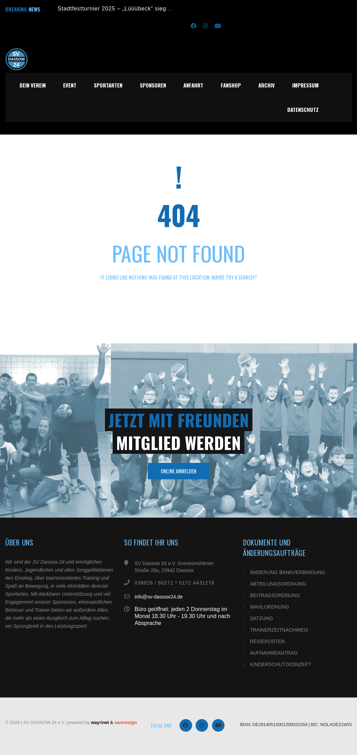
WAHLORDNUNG (269, 607)
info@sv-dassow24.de (159, 604)
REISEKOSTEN (267, 641)
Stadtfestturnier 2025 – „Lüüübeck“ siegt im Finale (126, 9)
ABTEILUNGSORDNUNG (278, 584)
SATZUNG (261, 618)
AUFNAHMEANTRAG (274, 653)
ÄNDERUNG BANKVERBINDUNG (287, 572)
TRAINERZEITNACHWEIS (279, 630)
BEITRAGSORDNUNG (275, 595)
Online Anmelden (178, 471)
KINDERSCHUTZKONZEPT (280, 664)
